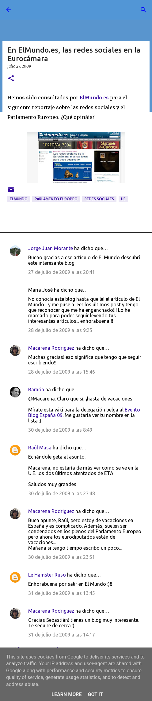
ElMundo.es (94, 97)
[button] (11, 79)
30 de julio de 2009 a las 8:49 (60, 430)
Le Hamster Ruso (47, 574)
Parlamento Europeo (56, 199)
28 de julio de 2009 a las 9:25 (60, 330)
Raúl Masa (39, 447)
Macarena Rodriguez (51, 348)
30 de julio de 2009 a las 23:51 (61, 557)
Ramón (36, 389)
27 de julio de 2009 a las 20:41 (61, 272)
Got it (95, 694)
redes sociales (99, 199)
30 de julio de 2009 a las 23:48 (61, 493)
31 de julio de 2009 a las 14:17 (61, 634)
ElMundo (19, 199)
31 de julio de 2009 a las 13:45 (61, 593)
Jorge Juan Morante (50, 248)
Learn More (66, 694)
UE (123, 199)
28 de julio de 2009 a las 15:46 (61, 371)
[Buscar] (143, 9)
